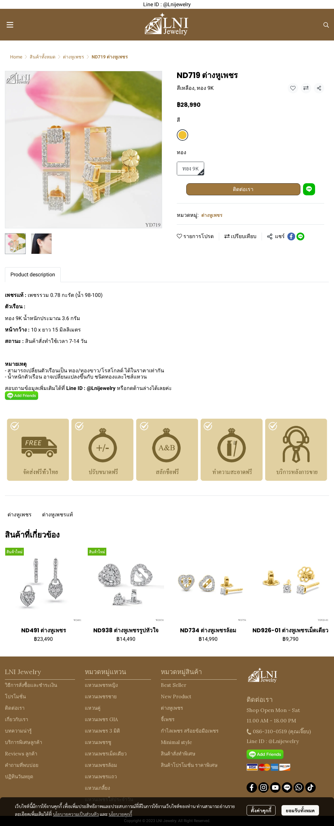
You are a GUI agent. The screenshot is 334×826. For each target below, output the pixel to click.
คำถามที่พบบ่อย (21, 765)
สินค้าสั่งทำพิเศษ (178, 754)
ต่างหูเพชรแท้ (57, 514)
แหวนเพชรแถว (101, 776)
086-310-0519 (270, 731)
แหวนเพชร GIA (101, 719)
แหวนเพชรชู (98, 742)
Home (16, 56)
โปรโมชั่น (15, 696)
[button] (326, 24)
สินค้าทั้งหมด (42, 56)
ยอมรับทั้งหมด (300, 810)
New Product (176, 696)
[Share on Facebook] (291, 236)
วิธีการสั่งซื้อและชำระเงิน (31, 685)
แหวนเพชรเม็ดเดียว (106, 754)
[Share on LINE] (300, 236)
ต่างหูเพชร (73, 56)
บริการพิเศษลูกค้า (23, 742)
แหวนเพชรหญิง (101, 685)
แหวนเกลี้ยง (97, 788)
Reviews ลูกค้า (21, 754)
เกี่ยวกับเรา (16, 719)
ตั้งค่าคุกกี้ (261, 810)
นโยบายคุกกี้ (120, 814)
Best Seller (173, 685)
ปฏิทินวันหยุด (19, 776)
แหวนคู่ (92, 708)
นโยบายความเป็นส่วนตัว (76, 814)
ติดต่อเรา (243, 189)
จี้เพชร (168, 719)
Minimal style (176, 742)
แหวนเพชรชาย (101, 696)
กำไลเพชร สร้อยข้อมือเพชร (190, 731)
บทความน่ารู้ (18, 731)
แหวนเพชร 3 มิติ (102, 731)
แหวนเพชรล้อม (101, 765)
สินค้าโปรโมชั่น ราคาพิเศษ (189, 765)
